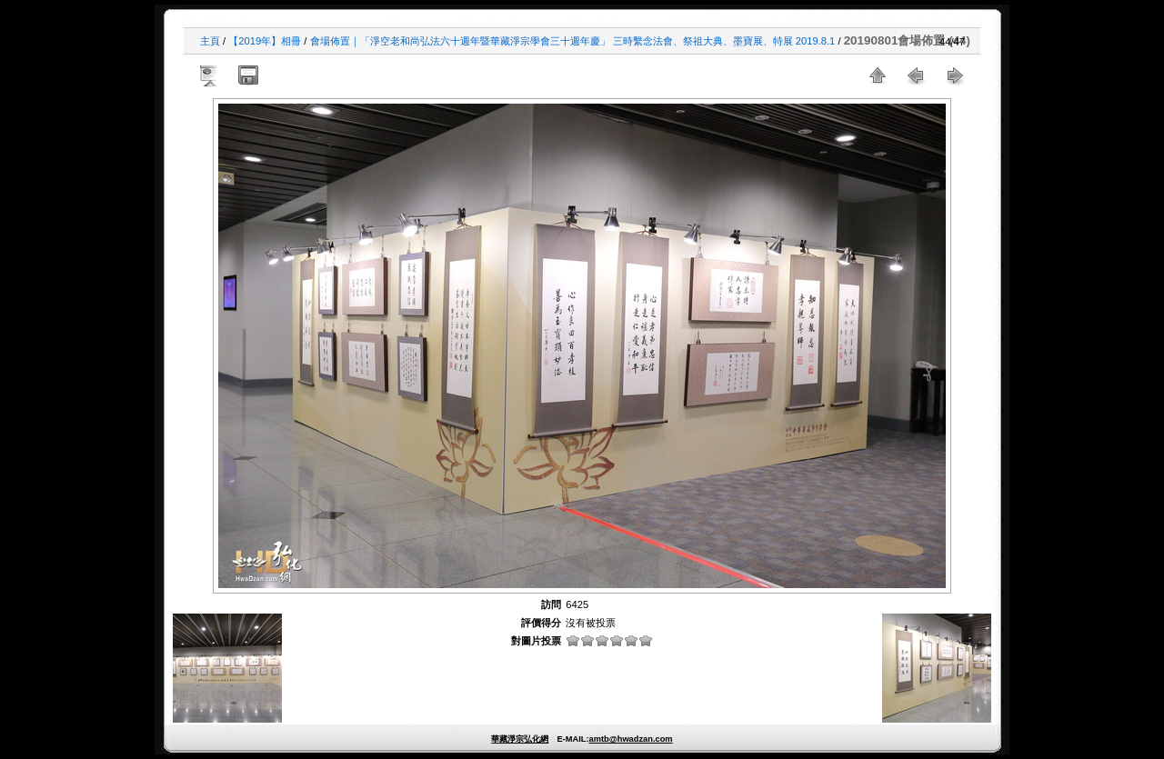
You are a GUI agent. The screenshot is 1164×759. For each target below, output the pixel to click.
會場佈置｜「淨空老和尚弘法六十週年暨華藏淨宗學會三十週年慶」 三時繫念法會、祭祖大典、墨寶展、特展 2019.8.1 (573, 40)
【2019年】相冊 (264, 40)
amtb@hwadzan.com (630, 739)
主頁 (210, 40)
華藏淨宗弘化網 (519, 739)
